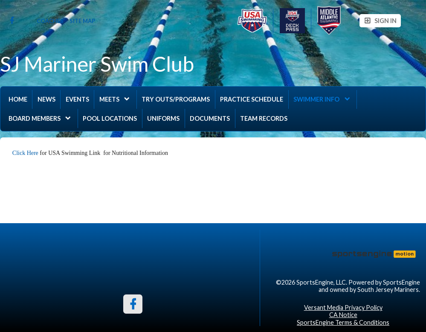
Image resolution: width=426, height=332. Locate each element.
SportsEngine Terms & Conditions (343, 322)
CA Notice (343, 314)
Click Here (26, 153)
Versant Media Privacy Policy (343, 307)
